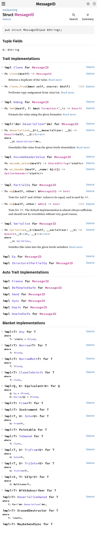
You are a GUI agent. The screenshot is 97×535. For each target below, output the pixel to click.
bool (66, 191)
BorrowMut (27, 359)
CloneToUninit (31, 372)
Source (7, 19)
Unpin (16, 307)
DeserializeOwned (32, 497)
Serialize (21, 223)
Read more (55, 80)
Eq (13, 256)
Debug (18, 102)
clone (13, 73)
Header (21, 173)
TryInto (31, 463)
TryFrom (31, 450)
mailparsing (10, 10)
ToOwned (25, 436)
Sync (15, 301)
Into (28, 416)
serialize (17, 230)
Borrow (24, 345)
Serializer (23, 241)
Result (77, 108)
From (22, 403)
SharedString (58, 163)
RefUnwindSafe (24, 288)
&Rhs (41, 204)
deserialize (18, 130)
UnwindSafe (21, 314)
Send (15, 294)
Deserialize (33, 124)
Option (9, 173)
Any (22, 332)
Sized (31, 339)
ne (11, 204)
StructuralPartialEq (29, 263)
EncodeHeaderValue (29, 157)
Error (39, 134)
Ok (26, 234)
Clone (18, 67)
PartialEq (21, 185)
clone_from (17, 86)
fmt (11, 108)
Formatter (49, 108)
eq (11, 191)
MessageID (46, 4)
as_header (17, 169)
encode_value (19, 163)
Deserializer (25, 141)
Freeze (17, 281)
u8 (55, 169)
